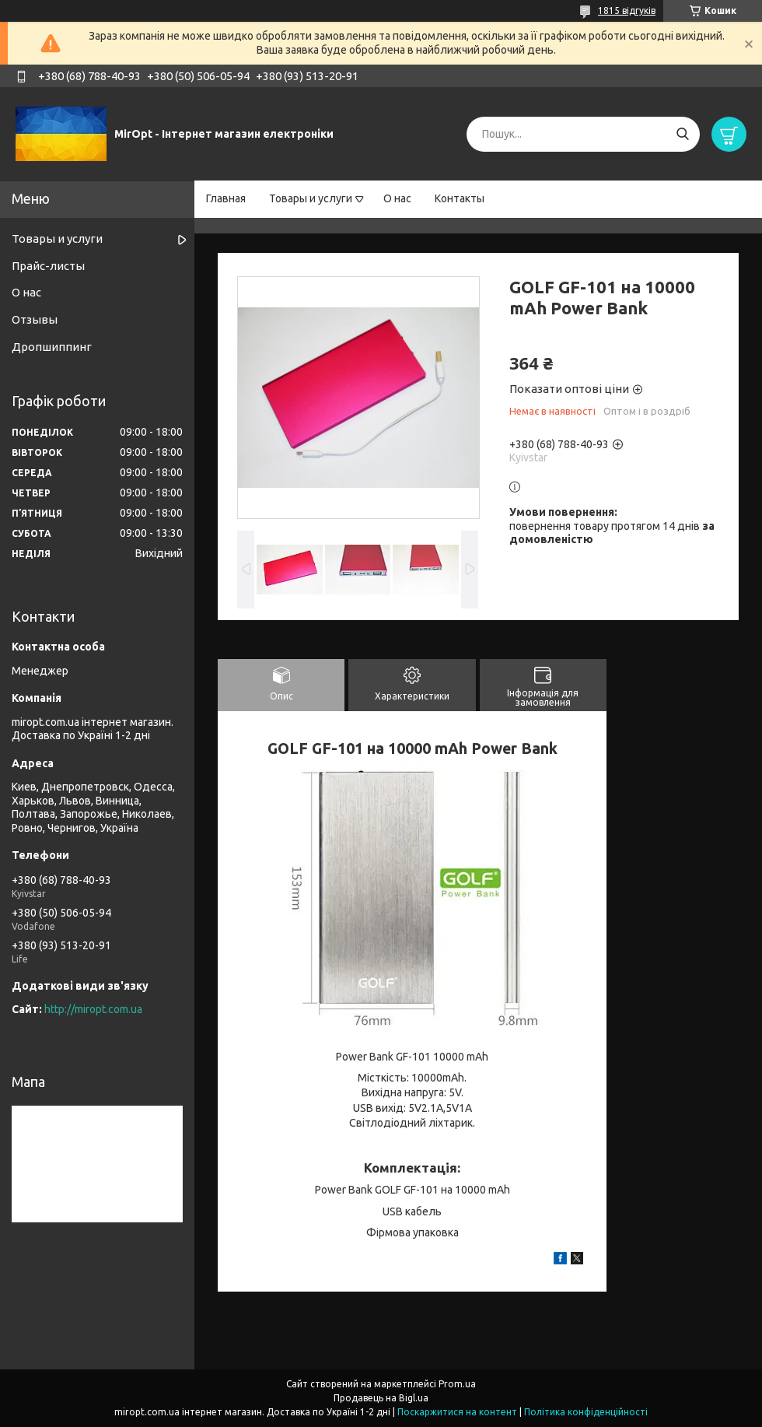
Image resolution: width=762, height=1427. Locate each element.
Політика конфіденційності (586, 1412)
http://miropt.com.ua (93, 1009)
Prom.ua (457, 1384)
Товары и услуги (310, 198)
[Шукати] (682, 134)
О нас (397, 198)
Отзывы (35, 319)
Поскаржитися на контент (457, 1412)
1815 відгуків (626, 10)
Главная (226, 198)
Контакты (459, 198)
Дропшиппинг (52, 346)
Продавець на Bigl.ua (381, 1398)
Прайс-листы (48, 265)
